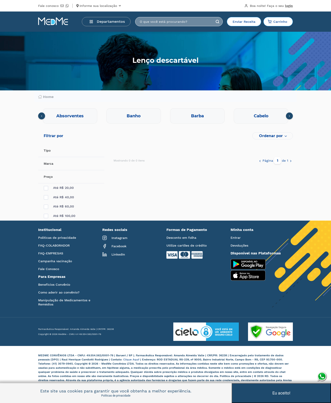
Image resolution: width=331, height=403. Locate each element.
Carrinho (277, 21)
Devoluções (239, 245)
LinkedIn (113, 254)
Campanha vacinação (55, 261)
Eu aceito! (281, 393)
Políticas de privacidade (57, 237)
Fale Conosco (48, 269)
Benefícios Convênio (54, 284)
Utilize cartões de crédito (186, 245)
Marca (48, 163)
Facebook (114, 246)
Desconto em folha (181, 237)
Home (46, 97)
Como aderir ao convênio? (59, 292)
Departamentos (107, 21)
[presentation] (41, 115)
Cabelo (261, 115)
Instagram (114, 238)
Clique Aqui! (131, 359)
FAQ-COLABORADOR (54, 245)
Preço (48, 176)
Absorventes (70, 115)
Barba (197, 115)
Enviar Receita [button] (244, 21)
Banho (134, 115)
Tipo (47, 150)
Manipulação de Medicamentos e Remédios (64, 302)
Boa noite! (268, 6)
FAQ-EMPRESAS (50, 253)
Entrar (236, 237)
